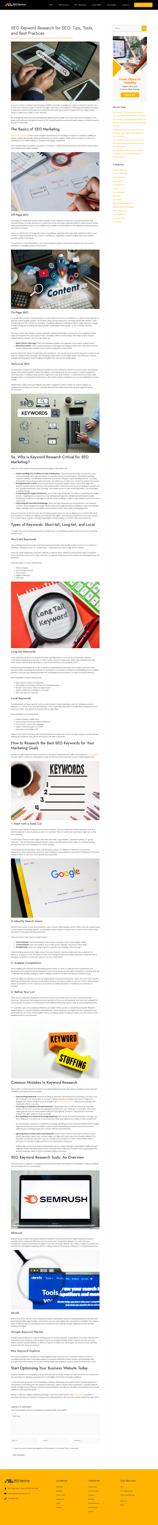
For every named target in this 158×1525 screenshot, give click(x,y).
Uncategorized (119, 212)
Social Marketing (119, 209)
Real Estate (93, 1480)
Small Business (94, 1496)
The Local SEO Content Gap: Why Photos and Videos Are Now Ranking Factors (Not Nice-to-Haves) (130, 137)
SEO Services (79, 1386)
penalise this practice (66, 1093)
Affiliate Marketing (120, 164)
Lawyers (91, 1488)
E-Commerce (93, 1484)
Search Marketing (69, 29)
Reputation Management (123, 198)
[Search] (144, 19)
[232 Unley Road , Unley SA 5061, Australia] (22, 1482)
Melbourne (60, 1492)
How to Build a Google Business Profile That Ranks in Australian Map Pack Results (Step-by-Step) (130, 117)
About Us (124, 1494)
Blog (122, 1498)
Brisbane (59, 1484)
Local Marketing (31, 29)
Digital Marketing (17, 29)
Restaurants (93, 1500)
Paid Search (117, 194)
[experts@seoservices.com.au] (18, 1487)
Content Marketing (120, 168)
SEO (122, 1480)
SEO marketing (93, 746)
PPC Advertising (126, 1484)
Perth (58, 1496)
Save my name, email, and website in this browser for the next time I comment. (46, 1441)
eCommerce (118, 175)
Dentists (91, 1492)
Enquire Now (130, 86)
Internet (116, 183)
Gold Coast (61, 1488)
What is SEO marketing (20, 127)
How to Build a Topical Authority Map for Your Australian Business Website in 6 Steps (129, 106)
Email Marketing (119, 179)
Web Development (128, 1488)
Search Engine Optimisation (50, 29)
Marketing (117, 190)
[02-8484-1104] (11, 1492)
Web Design (118, 216)
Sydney (59, 1500)
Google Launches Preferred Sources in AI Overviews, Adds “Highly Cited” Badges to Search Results (130, 127)
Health (91, 1505)
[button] (59, 4)
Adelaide (60, 1480)
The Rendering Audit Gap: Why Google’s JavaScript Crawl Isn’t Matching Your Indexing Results (129, 148)
